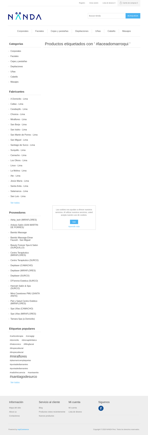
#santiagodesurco (23, 376)
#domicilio (14, 340)
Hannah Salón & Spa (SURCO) (21, 287)
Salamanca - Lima (19, 191)
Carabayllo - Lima (19, 109)
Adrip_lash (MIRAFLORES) (24, 220)
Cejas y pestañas (59, 31)
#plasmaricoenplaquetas (20, 360)
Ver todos (15, 203)
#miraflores (18, 356)
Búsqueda (133, 16)
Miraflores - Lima (19, 119)
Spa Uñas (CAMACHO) (22, 308)
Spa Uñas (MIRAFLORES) (23, 314)
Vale (74, 222)
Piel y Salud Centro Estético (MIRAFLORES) (24, 302)
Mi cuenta (73, 408)
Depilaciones (81, 31)
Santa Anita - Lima (19, 186)
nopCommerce (23, 429)
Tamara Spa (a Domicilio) (23, 319)
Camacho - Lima (18, 155)
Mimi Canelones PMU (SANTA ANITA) (25, 294)
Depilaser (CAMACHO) (22, 265)
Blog (41, 408)
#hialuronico (15, 344)
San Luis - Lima (18, 196)
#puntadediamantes (19, 364)
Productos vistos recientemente (52, 412)
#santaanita (33, 372)
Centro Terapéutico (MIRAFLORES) (20, 254)
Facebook (101, 408)
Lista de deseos (75, 412)
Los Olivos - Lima (19, 160)
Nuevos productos (46, 416)
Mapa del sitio (15, 408)
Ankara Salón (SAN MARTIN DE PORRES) (24, 226)
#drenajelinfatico (29, 340)
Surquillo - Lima (18, 150)
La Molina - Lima (18, 171)
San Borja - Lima (19, 124)
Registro (82, 3)
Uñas (98, 31)
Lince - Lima (16, 165)
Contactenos (14, 416)
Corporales (22, 31)
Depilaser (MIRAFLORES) (23, 270)
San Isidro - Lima (19, 129)
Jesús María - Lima (20, 181)
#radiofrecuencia (17, 372)
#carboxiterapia (16, 336)
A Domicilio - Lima (19, 99)
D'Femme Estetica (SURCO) (24, 281)
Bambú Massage (19, 232)
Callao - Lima (17, 104)
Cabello (111, 31)
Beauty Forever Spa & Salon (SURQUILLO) (24, 246)
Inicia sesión (93, 3)
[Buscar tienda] (107, 15)
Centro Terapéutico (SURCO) (25, 260)
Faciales (39, 31)
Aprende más (74, 226)
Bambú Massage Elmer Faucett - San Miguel (22, 238)
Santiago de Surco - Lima (23, 145)
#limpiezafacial (16, 348)
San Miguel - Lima (19, 140)
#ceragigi (30, 336)
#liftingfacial (29, 344)
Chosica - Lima (18, 114)
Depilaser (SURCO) (20, 276)
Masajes (126, 31)
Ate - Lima (15, 176)
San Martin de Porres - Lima (24, 135)
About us (13, 412)
